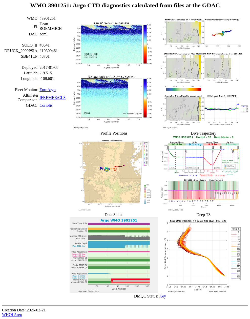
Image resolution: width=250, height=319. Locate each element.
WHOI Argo (12, 314)
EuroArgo (47, 90)
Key (162, 296)
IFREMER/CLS (52, 97)
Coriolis (46, 105)
